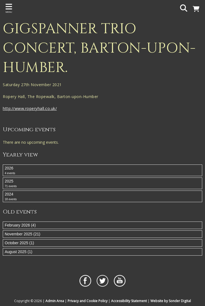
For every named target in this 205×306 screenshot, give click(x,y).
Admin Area (54, 301)
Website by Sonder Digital (170, 301)
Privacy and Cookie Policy (87, 301)
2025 (102, 183)
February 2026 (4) (20, 225)
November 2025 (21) (22, 234)
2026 (102, 170)
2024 (102, 196)
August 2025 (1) (18, 252)
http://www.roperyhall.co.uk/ (30, 108)
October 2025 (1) (19, 243)
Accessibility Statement (129, 301)
